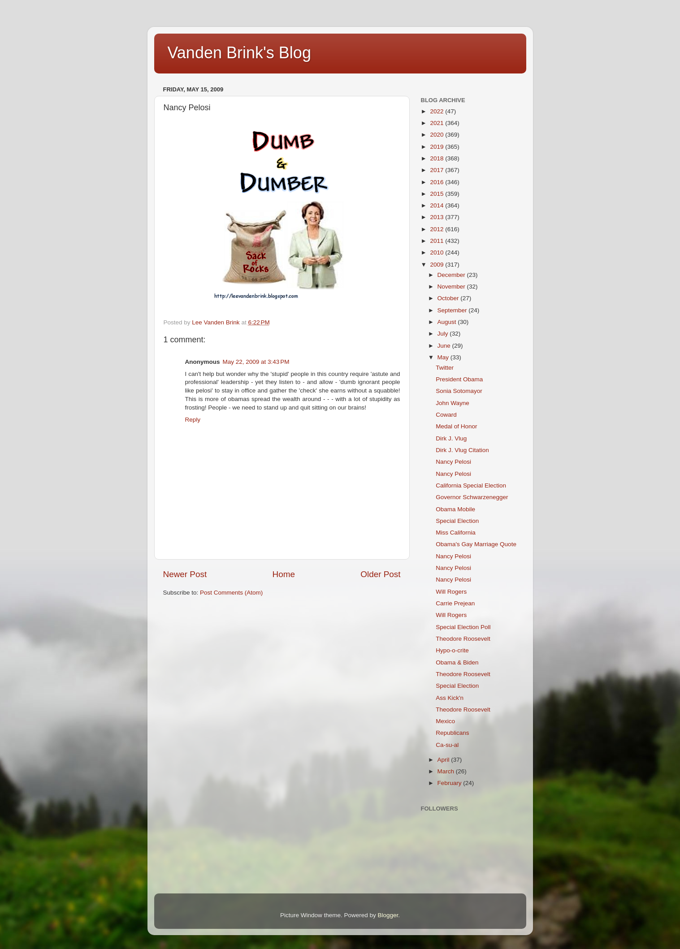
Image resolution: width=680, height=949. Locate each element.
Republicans (452, 732)
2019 (437, 146)
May (443, 357)
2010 (437, 252)
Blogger (388, 915)
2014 (437, 205)
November (452, 286)
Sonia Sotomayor (459, 391)
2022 (437, 111)
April (444, 759)
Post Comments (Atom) (231, 592)
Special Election (457, 521)
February (450, 783)
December (452, 275)
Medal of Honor (456, 426)
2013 (437, 217)
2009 (437, 264)
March (446, 771)
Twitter (445, 367)
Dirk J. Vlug (451, 438)
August (447, 322)
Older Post (380, 574)
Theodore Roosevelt (463, 638)
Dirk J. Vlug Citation (462, 450)
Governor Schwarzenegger (472, 497)
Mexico (445, 721)
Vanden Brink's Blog (239, 52)
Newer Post (185, 574)
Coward (446, 414)
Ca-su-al (447, 745)
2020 (437, 134)
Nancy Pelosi (453, 461)
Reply (193, 419)
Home (284, 574)
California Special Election (471, 485)
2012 (437, 229)
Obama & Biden (457, 662)
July (443, 333)
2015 (437, 193)
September (453, 310)
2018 (437, 158)
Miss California (456, 532)
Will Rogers (451, 591)
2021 (437, 123)
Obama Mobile (455, 509)
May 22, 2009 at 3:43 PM (256, 361)
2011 (437, 240)
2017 (437, 170)
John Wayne (452, 403)
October (449, 298)
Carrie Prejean (455, 603)
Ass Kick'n (449, 697)
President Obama (459, 379)
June (444, 345)
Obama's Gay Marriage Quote (476, 544)
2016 (437, 182)
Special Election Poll (463, 627)
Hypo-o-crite (452, 650)
